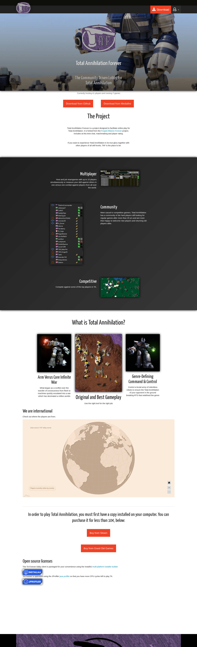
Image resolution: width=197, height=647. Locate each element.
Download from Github (78, 103)
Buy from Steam (98, 533)
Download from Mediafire (117, 103)
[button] (176, 9)
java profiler (65, 576)
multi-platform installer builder (105, 567)
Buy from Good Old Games (98, 548)
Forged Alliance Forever (111, 131)
